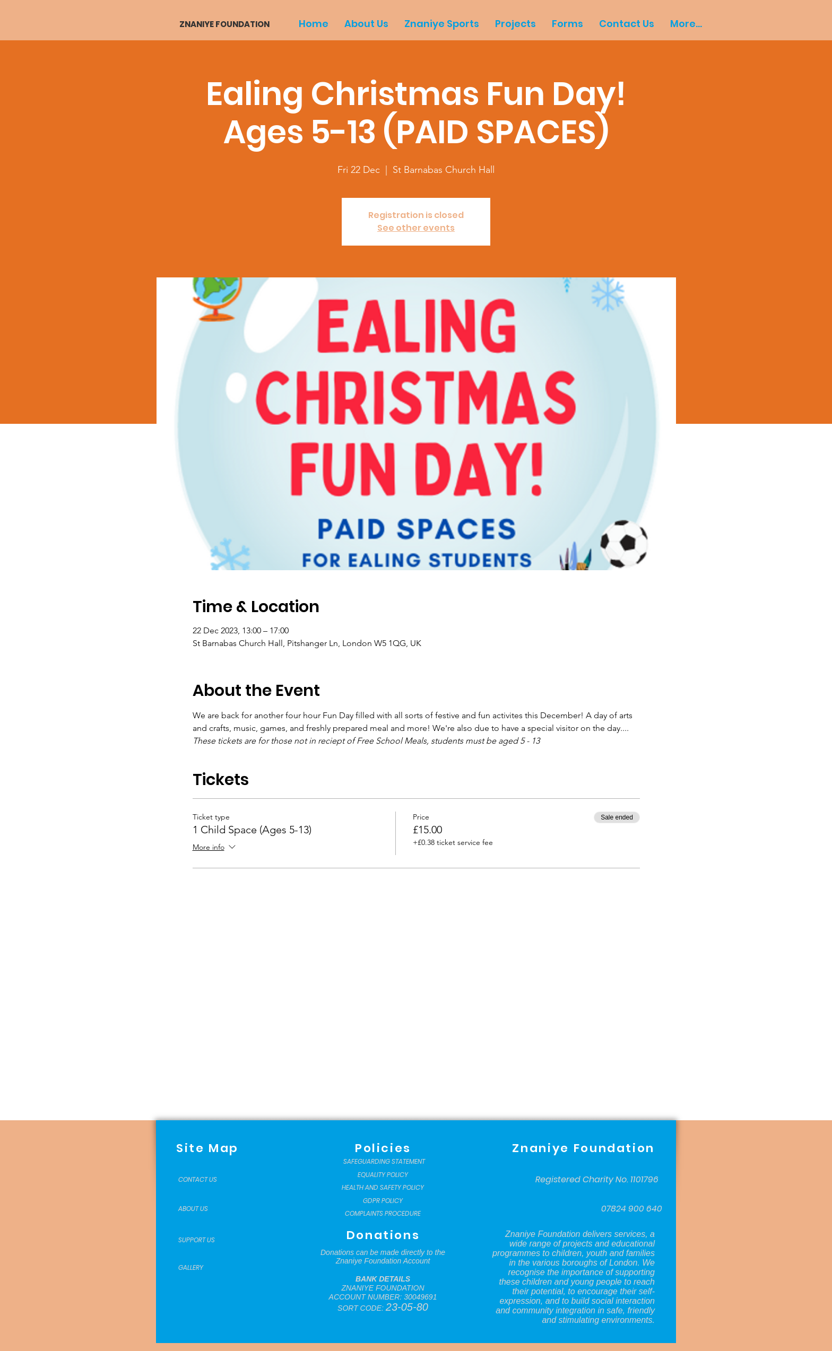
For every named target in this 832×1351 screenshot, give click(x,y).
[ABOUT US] (204, 1208)
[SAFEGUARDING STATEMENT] (384, 1161)
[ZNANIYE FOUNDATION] (220, 24)
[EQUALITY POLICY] (383, 1175)
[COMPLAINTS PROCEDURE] (383, 1213)
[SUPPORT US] (204, 1240)
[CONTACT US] (204, 1179)
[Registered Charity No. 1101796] (596, 1179)
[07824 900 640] (631, 1208)
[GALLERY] (204, 1267)
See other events (416, 228)
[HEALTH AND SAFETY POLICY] (383, 1187)
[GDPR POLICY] (383, 1200)
